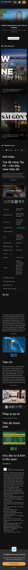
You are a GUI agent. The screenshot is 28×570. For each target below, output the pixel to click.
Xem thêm (14, 180)
